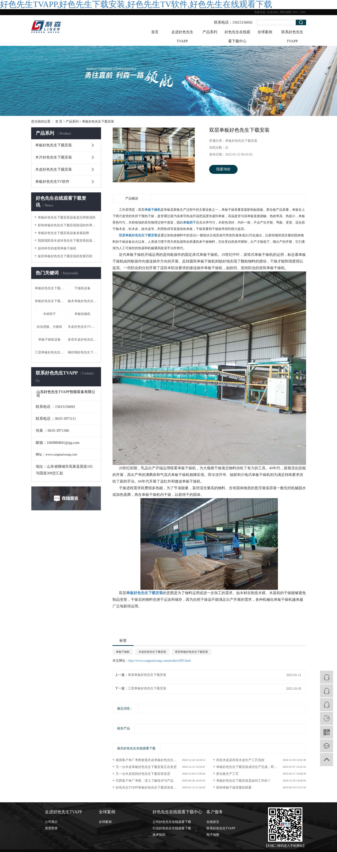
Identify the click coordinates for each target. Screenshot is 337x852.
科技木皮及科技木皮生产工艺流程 (240, 760)
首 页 (59, 121)
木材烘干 (49, 314)
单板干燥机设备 (49, 339)
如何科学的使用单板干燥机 (57, 248)
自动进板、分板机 (49, 326)
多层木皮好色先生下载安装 (83, 339)
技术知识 (159, 834)
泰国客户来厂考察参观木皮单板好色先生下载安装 (151, 760)
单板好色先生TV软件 (52, 181)
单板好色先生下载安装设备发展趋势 (63, 233)
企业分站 (272, 12)
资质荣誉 (51, 828)
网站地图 (285, 12)
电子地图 (212, 834)
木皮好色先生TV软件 (83, 326)
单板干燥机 (123, 651)
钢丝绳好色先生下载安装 (83, 352)
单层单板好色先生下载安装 (147, 675)
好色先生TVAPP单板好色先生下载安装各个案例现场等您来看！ (160, 787)
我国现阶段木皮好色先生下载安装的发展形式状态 (68, 240)
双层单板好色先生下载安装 (191, 651)
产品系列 (210, 32)
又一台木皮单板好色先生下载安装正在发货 (146, 767)
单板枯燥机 (82, 314)
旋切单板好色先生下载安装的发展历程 (65, 256)
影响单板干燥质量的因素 (234, 787)
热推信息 (259, 12)
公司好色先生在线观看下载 (172, 822)
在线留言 (212, 822)
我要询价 (223, 169)
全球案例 (265, 32)
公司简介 (51, 822)
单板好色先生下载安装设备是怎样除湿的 (67, 217)
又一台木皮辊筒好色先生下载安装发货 (143, 774)
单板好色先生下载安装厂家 (50, 301)
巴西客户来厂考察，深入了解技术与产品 (144, 780)
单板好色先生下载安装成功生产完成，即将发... (249, 767)
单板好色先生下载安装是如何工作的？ (243, 780)
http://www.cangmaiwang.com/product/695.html (160, 660)
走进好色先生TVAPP (182, 36)
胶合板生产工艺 (227, 774)
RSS (295, 12)
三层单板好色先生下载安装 (50, 352)
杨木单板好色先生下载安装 (83, 301)
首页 (155, 32)
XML (303, 12)
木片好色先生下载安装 (53, 157)
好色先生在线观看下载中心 (237, 36)
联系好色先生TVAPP (292, 36)
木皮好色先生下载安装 (53, 169)
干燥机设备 (82, 288)
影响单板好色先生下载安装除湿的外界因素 (68, 225)
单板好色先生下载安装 (98, 121)
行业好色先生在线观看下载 (172, 828)
